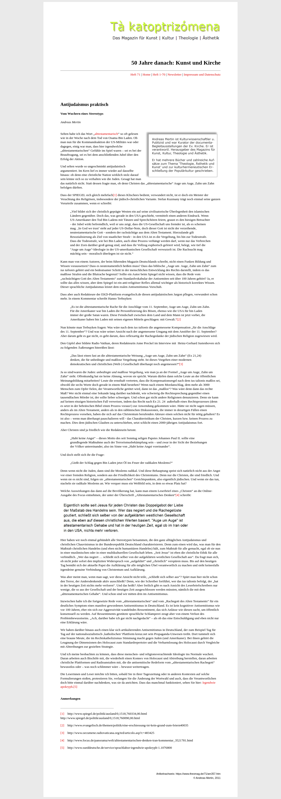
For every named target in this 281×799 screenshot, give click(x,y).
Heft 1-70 (159, 74)
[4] (177, 495)
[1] (115, 195)
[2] (179, 319)
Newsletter (174, 74)
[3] (181, 364)
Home (146, 74)
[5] (75, 686)
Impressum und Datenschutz (202, 74)
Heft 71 (135, 74)
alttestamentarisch (106, 134)
